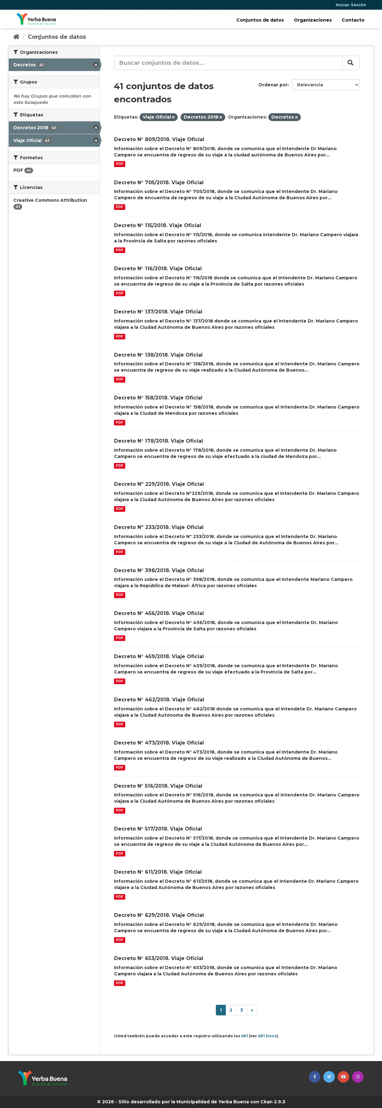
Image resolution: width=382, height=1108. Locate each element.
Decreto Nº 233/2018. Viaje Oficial (159, 527)
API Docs (267, 1036)
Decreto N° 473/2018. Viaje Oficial (159, 743)
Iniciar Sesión (351, 4)
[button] (314, 1077)
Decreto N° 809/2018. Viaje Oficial (159, 139)
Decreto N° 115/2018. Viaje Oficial (157, 225)
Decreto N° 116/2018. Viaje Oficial (158, 269)
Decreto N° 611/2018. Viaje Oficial (158, 872)
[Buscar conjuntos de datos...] (228, 63)
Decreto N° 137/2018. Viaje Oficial (158, 312)
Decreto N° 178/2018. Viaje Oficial (158, 441)
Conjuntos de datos (260, 20)
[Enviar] (351, 63)
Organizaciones (313, 20)
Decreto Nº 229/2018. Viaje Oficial (159, 484)
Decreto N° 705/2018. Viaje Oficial (159, 183)
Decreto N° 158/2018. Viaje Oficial (158, 398)
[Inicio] (16, 36)
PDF (119, 164)
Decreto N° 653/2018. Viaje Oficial (158, 958)
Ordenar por (273, 85)
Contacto (353, 20)
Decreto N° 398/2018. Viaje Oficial (159, 570)
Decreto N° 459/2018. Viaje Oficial (159, 656)
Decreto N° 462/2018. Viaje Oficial (159, 700)
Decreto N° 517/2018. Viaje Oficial (158, 829)
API (244, 1036)
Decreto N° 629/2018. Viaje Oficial (159, 915)
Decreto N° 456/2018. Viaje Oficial (159, 613)
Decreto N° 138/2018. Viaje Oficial (158, 355)
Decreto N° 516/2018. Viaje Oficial (158, 786)
